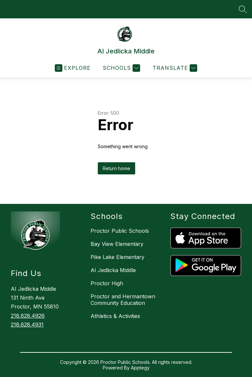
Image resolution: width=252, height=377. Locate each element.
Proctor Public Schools (120, 231)
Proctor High (107, 283)
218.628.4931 (27, 324)
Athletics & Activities (115, 316)
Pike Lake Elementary (117, 257)
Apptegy (140, 367)
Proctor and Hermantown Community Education (123, 299)
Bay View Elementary (117, 244)
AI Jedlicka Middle (113, 270)
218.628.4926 (28, 315)
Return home (116, 168)
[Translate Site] (174, 68)
